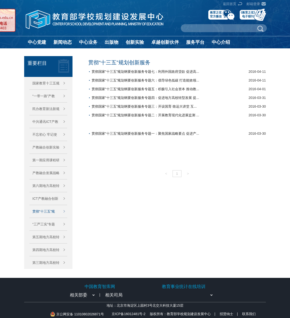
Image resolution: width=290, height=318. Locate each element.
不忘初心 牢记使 (44, 134)
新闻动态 (62, 42)
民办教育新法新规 (45, 109)
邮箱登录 (253, 4)
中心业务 (88, 42)
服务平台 (195, 42)
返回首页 (229, 4)
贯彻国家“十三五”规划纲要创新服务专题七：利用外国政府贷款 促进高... (145, 72)
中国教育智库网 (100, 286)
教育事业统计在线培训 (183, 286)
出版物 (111, 42)
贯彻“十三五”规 (43, 211)
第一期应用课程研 (45, 160)
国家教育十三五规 (45, 83)
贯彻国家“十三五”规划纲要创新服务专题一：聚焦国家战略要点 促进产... (145, 133)
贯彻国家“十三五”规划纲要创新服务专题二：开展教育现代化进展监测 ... (145, 115)
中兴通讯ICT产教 (45, 122)
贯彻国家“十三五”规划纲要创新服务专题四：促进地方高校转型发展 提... (145, 98)
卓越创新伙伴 (165, 42)
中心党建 (37, 42)
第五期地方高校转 (45, 237)
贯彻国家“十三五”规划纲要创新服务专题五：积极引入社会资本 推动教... (145, 89)
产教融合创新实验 (45, 147)
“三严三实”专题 (43, 224)
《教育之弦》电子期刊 (248, 14)
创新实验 (135, 42)
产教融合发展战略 (45, 173)
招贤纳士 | (229, 314)
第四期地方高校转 (45, 250)
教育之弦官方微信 (216, 14)
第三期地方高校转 (45, 263)
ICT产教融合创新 (45, 198)
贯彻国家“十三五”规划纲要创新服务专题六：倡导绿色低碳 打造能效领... (145, 80)
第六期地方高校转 (45, 186)
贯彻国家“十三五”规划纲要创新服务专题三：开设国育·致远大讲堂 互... (144, 106)
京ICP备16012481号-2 (128, 314)
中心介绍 (221, 42)
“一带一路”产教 (43, 96)
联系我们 (249, 314)
